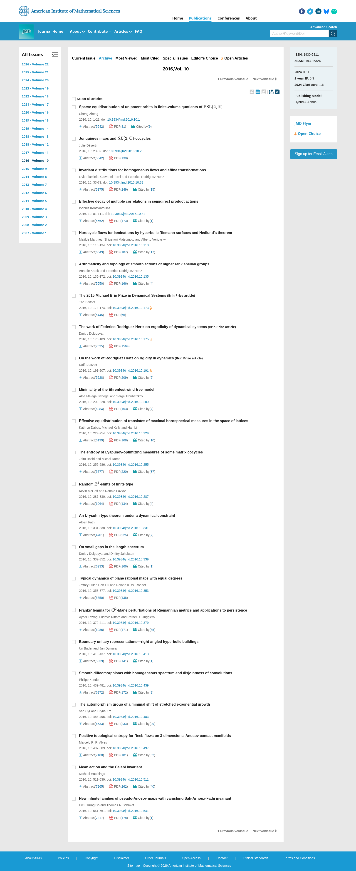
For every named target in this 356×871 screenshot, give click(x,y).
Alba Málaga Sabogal (94, 396)
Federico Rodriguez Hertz (146, 177)
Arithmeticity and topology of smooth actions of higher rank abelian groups (144, 264)
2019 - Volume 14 (35, 128)
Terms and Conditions (299, 858)
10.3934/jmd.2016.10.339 (131, 559)
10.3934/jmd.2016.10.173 (132, 308)
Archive (105, 58)
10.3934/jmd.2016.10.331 (131, 528)
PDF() (117, 126)
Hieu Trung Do (89, 805)
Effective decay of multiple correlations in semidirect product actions (138, 201)
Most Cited (150, 58)
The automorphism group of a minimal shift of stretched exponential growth (144, 704)
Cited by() (141, 126)
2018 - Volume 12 (35, 144)
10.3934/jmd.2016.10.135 (131, 276)
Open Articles (234, 58)
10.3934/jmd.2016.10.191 (132, 370)
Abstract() (91, 126)
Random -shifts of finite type (106, 484)
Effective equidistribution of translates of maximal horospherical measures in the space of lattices (163, 421)
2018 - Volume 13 (35, 136)
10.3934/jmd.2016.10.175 (132, 339)
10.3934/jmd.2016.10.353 (131, 590)
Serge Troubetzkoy (129, 396)
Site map (133, 865)
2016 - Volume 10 (35, 160)
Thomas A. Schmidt (120, 805)
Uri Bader (85, 648)
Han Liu (103, 585)
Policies (63, 858)
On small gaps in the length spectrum (111, 547)
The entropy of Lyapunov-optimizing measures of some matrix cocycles (141, 452)
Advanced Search (323, 27)
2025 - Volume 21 (35, 72)
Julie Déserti (87, 145)
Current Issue (83, 58)
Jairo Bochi (87, 459)
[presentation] (213, 107)
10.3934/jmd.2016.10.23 (126, 151)
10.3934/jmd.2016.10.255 (131, 464)
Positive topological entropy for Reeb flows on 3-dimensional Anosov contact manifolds (155, 736)
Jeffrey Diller (87, 585)
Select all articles (87, 99)
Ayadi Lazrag (88, 617)
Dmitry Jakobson (122, 553)
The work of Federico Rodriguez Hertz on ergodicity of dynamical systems (143, 327)
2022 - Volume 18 (35, 96)
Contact (222, 858)
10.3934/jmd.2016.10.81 (128, 214)
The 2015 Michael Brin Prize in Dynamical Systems (122, 295)
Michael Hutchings (92, 774)
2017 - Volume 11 (35, 152)
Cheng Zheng (88, 114)
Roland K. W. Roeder (131, 585)
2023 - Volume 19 (35, 88)
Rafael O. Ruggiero (141, 617)
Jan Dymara (107, 648)
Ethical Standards (255, 858)
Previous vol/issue (232, 79)
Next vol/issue (265, 79)
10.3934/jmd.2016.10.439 (131, 685)
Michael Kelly (111, 427)
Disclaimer (121, 858)
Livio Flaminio (89, 177)
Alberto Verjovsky (153, 239)
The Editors (87, 302)
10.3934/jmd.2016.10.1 (123, 119)
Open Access (191, 858)
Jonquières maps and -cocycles (115, 138)
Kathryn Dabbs (89, 427)
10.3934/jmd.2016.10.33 (126, 182)
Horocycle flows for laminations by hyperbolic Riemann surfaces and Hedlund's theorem (155, 233)
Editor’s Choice (204, 58)
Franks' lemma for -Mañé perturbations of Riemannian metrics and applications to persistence (163, 610)
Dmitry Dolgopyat (91, 333)
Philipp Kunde (89, 680)
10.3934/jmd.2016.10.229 (131, 433)
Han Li (132, 427)
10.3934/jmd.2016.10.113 (131, 245)
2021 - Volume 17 (35, 104)
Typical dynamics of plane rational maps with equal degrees (130, 578)
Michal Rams (111, 459)
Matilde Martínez (90, 239)
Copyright (91, 858)
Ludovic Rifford (109, 617)
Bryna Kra (104, 711)
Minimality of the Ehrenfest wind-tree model (116, 389)
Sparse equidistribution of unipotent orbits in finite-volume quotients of (150, 107)
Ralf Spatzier (88, 365)
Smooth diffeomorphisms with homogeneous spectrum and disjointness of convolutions (155, 673)
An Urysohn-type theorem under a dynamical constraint (127, 516)
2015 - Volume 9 (34, 169)
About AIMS (33, 858)
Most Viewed (127, 58)
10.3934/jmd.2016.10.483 (131, 717)
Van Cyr (84, 711)
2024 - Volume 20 (35, 80)
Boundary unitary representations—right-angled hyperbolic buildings (138, 642)
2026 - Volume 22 (35, 64)
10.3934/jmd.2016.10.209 (131, 402)
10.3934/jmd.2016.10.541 (131, 811)
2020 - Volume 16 (35, 112)
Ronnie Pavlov (115, 491)
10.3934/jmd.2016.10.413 (131, 654)
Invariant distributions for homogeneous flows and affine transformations (142, 170)
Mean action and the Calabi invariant (110, 767)
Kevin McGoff (88, 491)
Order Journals (155, 858)
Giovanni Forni (110, 177)
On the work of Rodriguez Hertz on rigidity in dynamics (126, 358)
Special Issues (175, 58)
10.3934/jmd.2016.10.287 (131, 496)
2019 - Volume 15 (35, 120)
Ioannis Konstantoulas (94, 208)
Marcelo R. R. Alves (93, 742)
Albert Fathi (87, 522)
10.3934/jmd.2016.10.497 (131, 748)
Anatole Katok (89, 271)
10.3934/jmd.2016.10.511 (131, 779)
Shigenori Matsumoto (119, 239)
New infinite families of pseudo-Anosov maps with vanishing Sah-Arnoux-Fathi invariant (155, 798)
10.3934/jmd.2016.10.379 (131, 623)
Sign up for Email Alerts (313, 154)
